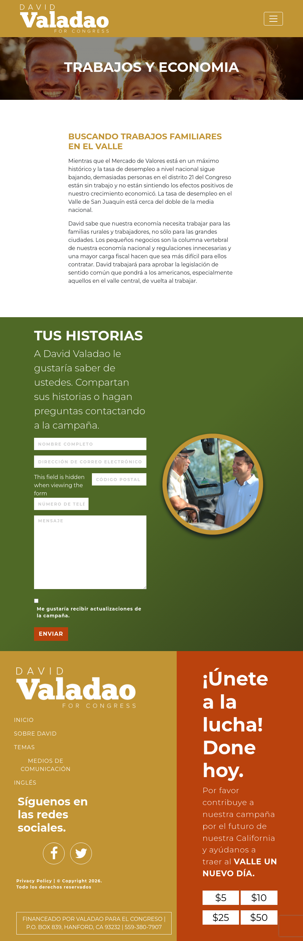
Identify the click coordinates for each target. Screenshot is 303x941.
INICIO (24, 720)
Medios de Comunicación (46, 765)
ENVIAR (51, 634)
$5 (220, 898)
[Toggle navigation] (273, 19)
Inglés (25, 783)
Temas (24, 747)
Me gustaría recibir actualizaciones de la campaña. (89, 612)
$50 (259, 917)
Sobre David (35, 733)
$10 (259, 898)
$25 (220, 917)
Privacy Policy (34, 880)
